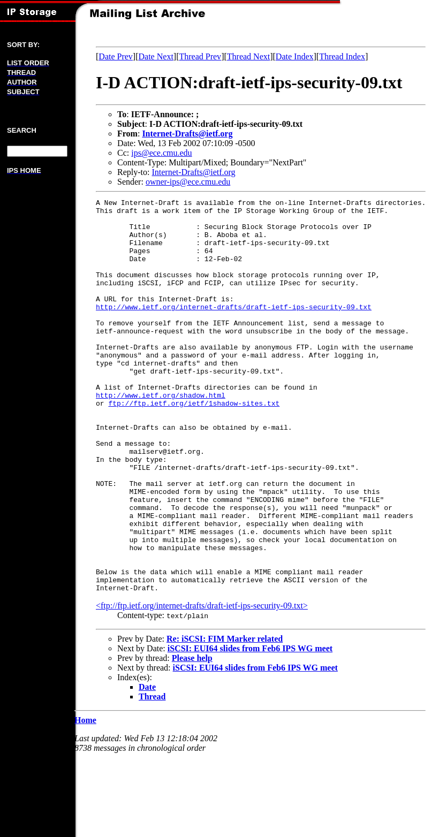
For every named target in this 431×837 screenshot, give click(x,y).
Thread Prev (200, 56)
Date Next (156, 56)
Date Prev (116, 56)
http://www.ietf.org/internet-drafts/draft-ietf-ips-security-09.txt (234, 329)
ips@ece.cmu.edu (161, 152)
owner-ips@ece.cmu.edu (188, 181)
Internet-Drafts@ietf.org (187, 133)
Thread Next (248, 56)
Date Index (295, 56)
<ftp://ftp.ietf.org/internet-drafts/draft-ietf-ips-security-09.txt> (202, 684)
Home (85, 798)
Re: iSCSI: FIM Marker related (225, 717)
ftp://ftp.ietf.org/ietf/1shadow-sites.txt (193, 445)
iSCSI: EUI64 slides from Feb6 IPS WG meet (250, 727)
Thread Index (342, 56)
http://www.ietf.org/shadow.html (160, 435)
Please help (192, 736)
